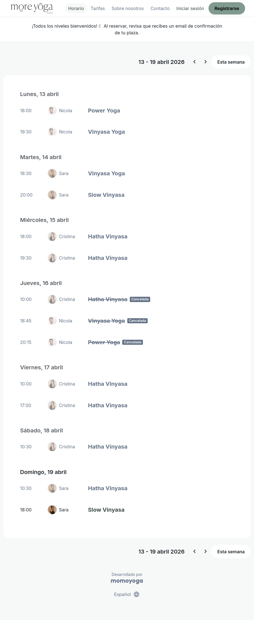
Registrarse (226, 8)
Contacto (160, 8)
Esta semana (231, 62)
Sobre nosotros (128, 8)
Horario (76, 8)
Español (127, 594)
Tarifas (98, 8)
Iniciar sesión (190, 8)
